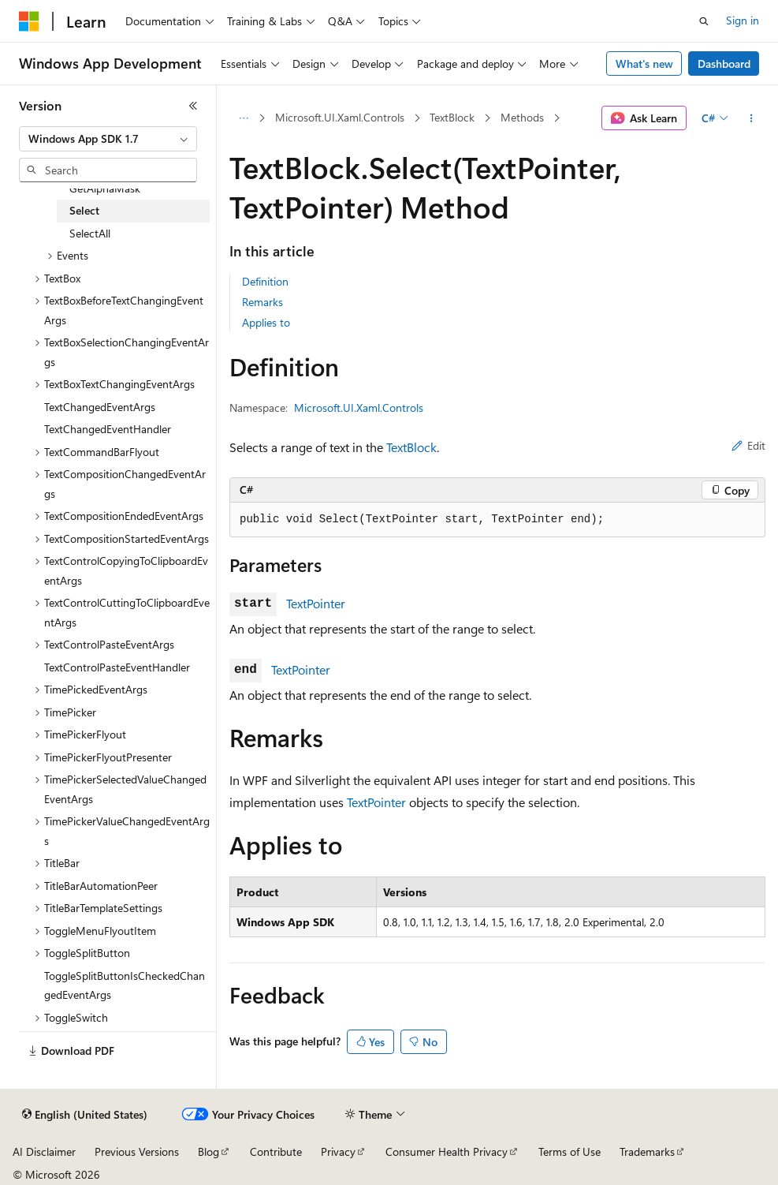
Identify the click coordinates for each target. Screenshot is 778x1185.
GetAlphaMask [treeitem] (104, 188)
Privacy (338, 1151)
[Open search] (704, 21)
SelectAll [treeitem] (89, 233)
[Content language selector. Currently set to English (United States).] (85, 1114)
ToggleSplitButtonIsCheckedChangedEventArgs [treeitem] (124, 985)
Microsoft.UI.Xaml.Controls (339, 117)
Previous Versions (137, 1151)
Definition (265, 281)
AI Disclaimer (44, 1151)
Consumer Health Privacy (446, 1151)
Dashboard (724, 63)
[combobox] (108, 138)
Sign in (742, 20)
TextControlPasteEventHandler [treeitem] (117, 667)
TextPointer (315, 603)
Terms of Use (569, 1151)
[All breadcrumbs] (243, 118)
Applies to (266, 322)
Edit (748, 445)
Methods (522, 117)
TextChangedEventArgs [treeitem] (99, 406)
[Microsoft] (29, 21)
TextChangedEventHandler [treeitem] (107, 428)
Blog (208, 1151)
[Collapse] (193, 106)
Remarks (262, 301)
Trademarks (647, 1151)
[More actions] (751, 118)
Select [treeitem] (84, 210)
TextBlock (452, 117)
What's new (644, 63)
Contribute (276, 1151)
